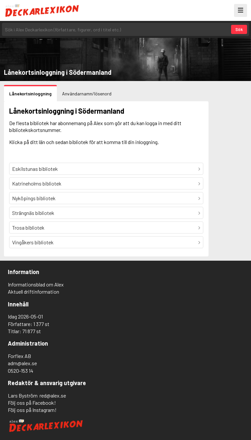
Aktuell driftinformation (33, 291)
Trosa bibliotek (28, 227)
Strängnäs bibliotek (33, 213)
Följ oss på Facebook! (32, 402)
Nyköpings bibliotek (34, 198)
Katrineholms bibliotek (36, 183)
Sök (239, 29)
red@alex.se (53, 395)
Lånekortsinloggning (30, 93)
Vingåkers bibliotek (33, 242)
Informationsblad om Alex (36, 284)
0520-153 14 (20, 370)
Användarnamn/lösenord (86, 93)
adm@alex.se (22, 363)
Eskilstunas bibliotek (35, 169)
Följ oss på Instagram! (32, 410)
